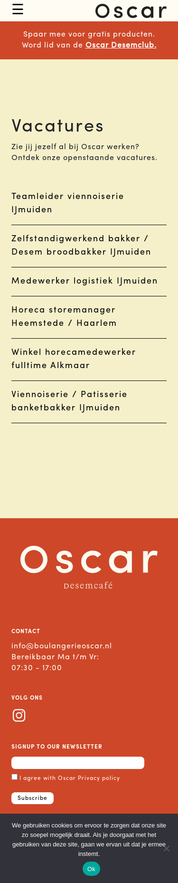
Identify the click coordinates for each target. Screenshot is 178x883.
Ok (91, 869)
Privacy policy (99, 778)
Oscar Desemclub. (121, 45)
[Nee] (166, 848)
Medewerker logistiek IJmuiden (84, 281)
